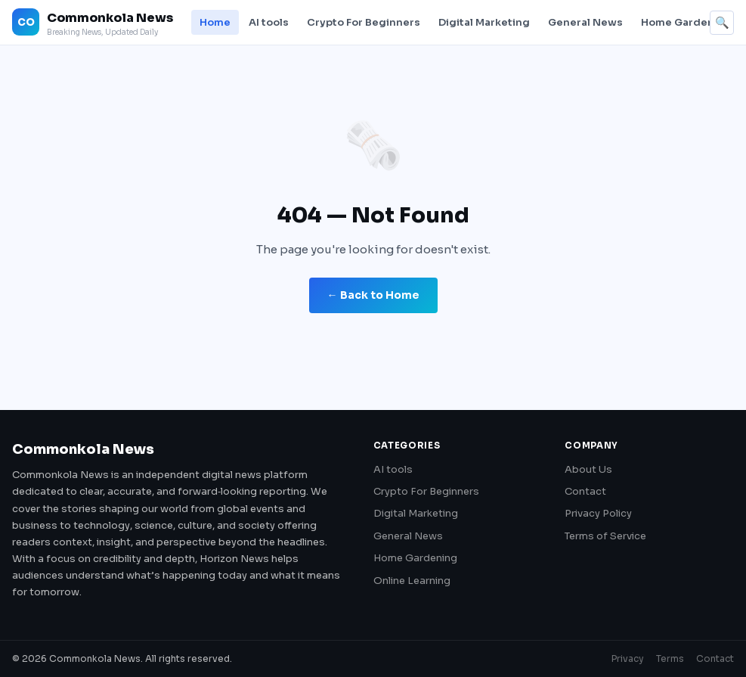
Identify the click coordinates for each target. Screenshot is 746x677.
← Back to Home (373, 295)
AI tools (269, 22)
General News (585, 22)
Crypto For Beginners (363, 22)
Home (215, 22)
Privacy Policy (598, 513)
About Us (588, 469)
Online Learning (411, 580)
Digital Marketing (484, 22)
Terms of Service (605, 535)
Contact (585, 491)
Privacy (627, 658)
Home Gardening (686, 22)
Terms (670, 658)
